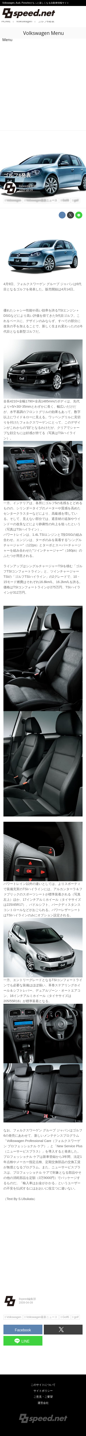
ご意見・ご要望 (43, 1396)
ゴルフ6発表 (17, 175)
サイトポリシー (43, 1390)
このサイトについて (43, 1384)
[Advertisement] (43, 85)
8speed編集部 (27, 186)
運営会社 (43, 1403)
